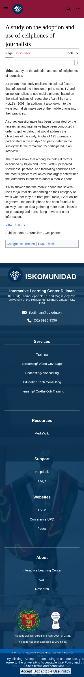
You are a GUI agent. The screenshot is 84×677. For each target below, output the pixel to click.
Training (42, 354)
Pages (42, 528)
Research (42, 588)
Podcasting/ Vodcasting (42, 372)
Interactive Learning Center (42, 570)
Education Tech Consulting (42, 382)
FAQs (42, 480)
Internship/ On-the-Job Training (42, 391)
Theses (29, 243)
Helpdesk (42, 471)
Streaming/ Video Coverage (42, 363)
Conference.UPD (42, 519)
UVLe (42, 509)
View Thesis (13, 224)
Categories (14, 243)
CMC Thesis (46, 243)
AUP (42, 579)
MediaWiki (41, 433)
